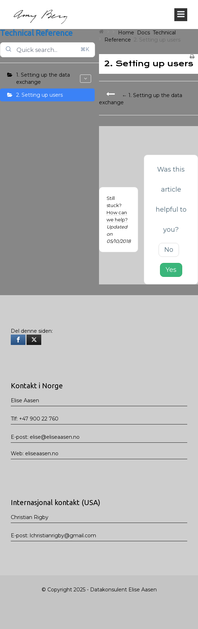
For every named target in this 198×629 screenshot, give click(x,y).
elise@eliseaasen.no (55, 437)
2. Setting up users (39, 95)
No (168, 250)
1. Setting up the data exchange (53, 78)
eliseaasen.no (41, 453)
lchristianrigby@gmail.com (63, 535)
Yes (171, 270)
